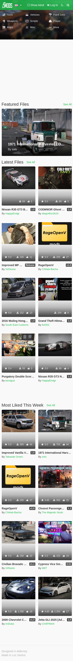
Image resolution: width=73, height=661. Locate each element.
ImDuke (9, 623)
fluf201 (46, 324)
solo (44, 456)
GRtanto (10, 568)
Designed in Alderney (14, 651)
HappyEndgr (12, 213)
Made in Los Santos (14, 655)
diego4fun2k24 (50, 213)
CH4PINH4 (48, 623)
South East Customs (17, 324)
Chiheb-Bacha (50, 269)
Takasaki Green (14, 456)
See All (67, 104)
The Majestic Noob (52, 512)
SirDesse (10, 269)
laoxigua (10, 380)
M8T (44, 568)
